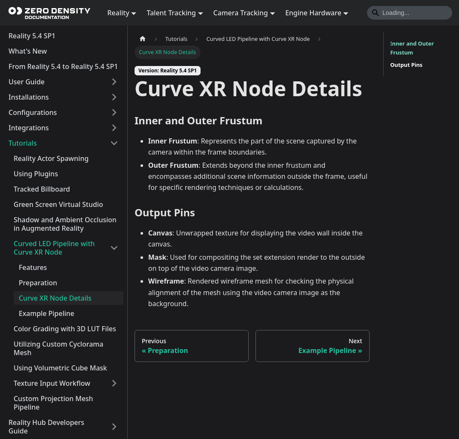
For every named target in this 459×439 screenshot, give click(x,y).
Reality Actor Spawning (51, 158)
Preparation (38, 282)
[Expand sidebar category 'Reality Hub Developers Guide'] (114, 427)
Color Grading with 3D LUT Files (65, 328)
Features (33, 267)
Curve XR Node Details (55, 298)
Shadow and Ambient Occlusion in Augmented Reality (65, 224)
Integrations (29, 127)
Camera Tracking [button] (240, 12)
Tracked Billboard (42, 189)
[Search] (409, 13)
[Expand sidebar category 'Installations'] (114, 97)
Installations (29, 97)
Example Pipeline (47, 313)
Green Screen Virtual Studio (58, 204)
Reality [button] (118, 12)
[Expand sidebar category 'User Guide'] (114, 82)
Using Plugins (36, 173)
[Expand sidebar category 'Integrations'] (114, 128)
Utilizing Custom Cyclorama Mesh (58, 348)
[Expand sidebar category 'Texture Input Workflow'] (114, 383)
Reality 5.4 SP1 (32, 35)
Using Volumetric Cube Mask (60, 368)
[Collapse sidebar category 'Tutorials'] (114, 143)
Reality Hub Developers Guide (46, 427)
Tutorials (23, 143)
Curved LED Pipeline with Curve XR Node (54, 248)
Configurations (33, 112)
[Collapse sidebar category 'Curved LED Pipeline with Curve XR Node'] (114, 248)
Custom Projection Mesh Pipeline (53, 403)
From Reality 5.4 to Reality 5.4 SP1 (63, 66)
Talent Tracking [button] (171, 12)
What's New (28, 51)
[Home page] (143, 39)
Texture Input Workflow (52, 383)
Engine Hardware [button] (313, 12)
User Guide (27, 81)
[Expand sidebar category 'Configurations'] (114, 112)
